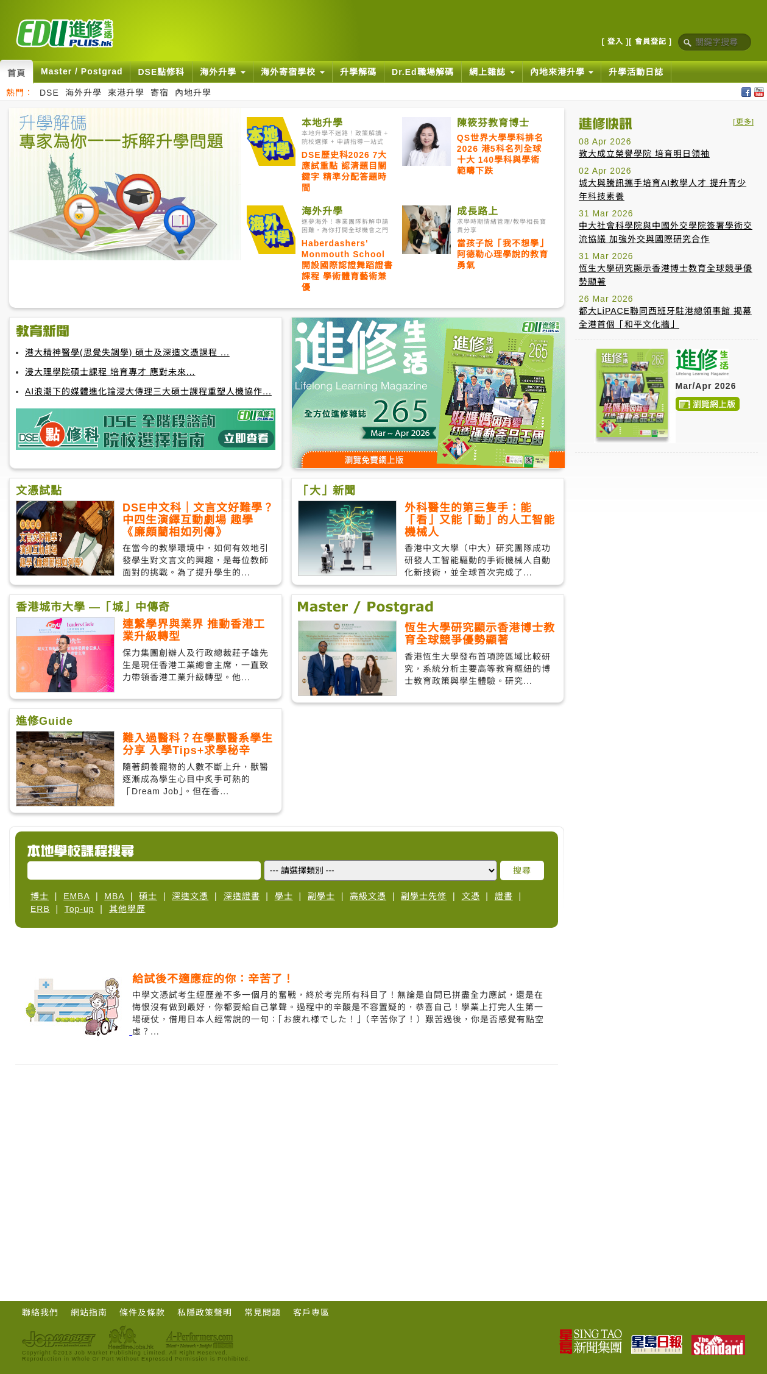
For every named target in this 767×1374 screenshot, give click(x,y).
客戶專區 (311, 1312)
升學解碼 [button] (358, 72)
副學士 (321, 896)
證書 (504, 896)
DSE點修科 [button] (161, 72)
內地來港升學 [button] (562, 72)
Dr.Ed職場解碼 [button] (423, 72)
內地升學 (193, 93)
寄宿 (159, 93)
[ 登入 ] (615, 41)
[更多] (743, 122)
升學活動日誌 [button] (636, 72)
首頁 (16, 73)
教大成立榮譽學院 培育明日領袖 (644, 153)
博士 (39, 896)
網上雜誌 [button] (492, 72)
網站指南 (89, 1312)
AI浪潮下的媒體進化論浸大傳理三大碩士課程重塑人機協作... (148, 391)
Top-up (79, 909)
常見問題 (262, 1312)
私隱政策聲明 (204, 1312)
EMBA (76, 896)
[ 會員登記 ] (650, 41)
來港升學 (126, 93)
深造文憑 (190, 896)
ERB (40, 909)
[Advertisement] (666, 538)
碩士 (148, 896)
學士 (284, 896)
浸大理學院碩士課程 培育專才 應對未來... (110, 372)
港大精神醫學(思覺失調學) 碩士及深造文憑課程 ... (127, 352)
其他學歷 (127, 909)
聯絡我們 (40, 1312)
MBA (114, 896)
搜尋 (522, 870)
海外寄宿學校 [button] (293, 72)
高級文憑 (368, 896)
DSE (49, 93)
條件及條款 (142, 1312)
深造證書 (242, 896)
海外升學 (83, 93)
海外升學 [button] (223, 72)
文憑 (471, 896)
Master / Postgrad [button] (81, 71)
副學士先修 (424, 896)
